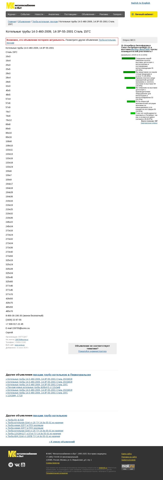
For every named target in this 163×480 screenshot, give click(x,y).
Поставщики (71, 14)
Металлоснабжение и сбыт (20, 6)
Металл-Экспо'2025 (140, 49)
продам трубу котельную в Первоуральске (62, 374)
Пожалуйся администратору (92, 351)
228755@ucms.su (21, 339)
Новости (40, 14)
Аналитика (54, 14)
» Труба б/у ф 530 (15, 420)
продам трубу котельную (50, 415)
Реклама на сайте (129, 457)
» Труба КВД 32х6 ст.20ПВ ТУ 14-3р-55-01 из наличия (33, 436)
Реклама (105, 14)
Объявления (89, 14)
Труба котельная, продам (45, 21)
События (26, 14)
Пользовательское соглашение (57, 473)
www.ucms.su (20, 345)
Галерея (118, 14)
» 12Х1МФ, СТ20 (14, 395)
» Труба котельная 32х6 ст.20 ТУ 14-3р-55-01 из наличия (34, 422)
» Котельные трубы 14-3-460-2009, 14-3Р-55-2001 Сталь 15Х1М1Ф (39, 379)
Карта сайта (126, 454)
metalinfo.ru (103, 468)
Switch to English (140, 3)
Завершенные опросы (149, 123)
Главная (12, 21)
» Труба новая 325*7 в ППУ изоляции (24, 425)
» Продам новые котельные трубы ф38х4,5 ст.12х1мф (33, 387)
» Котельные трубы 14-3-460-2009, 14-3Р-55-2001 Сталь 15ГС (37, 384)
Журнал (12, 14)
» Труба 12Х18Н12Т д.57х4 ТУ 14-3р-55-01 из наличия (33, 433)
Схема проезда (52, 463)
